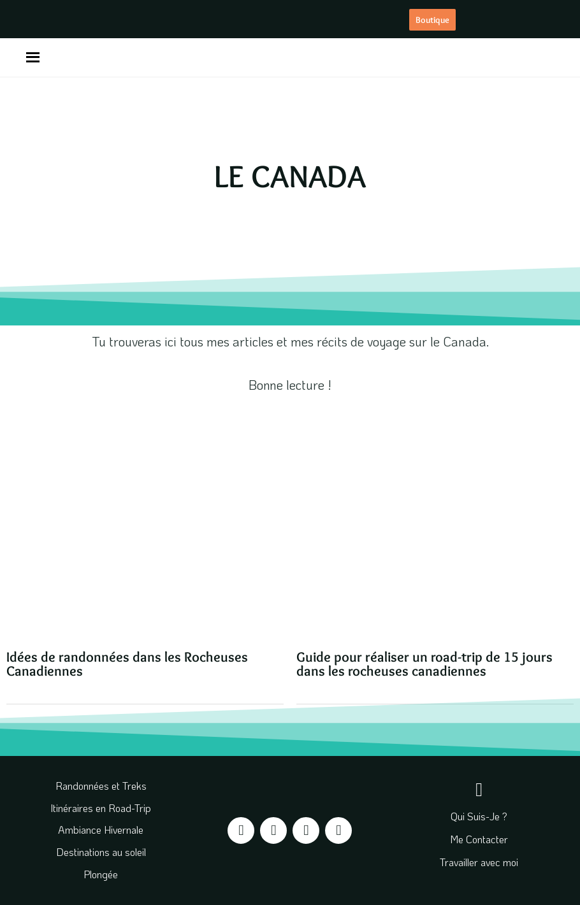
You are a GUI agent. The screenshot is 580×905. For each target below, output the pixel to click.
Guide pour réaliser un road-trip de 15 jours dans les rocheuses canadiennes (424, 664)
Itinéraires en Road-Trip (100, 808)
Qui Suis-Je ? (479, 816)
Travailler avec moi (479, 862)
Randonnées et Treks (101, 785)
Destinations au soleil (101, 852)
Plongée (100, 874)
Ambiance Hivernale (100, 829)
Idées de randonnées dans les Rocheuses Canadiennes (127, 664)
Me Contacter (479, 839)
